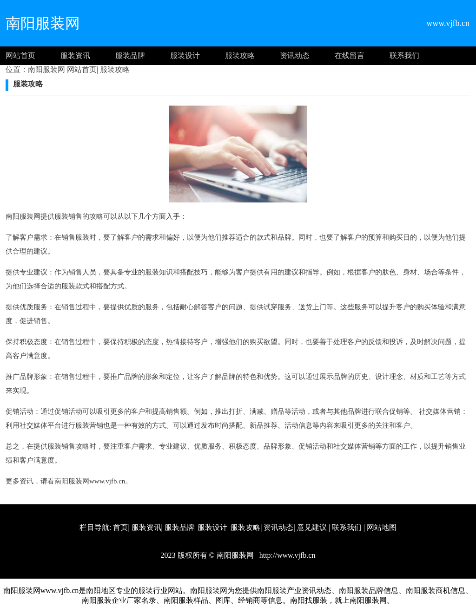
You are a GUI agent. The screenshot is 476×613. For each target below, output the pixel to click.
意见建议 (312, 527)
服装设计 (185, 55)
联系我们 (404, 55)
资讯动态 (295, 55)
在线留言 (349, 55)
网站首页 (20, 55)
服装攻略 (240, 55)
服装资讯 (75, 55)
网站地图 (382, 527)
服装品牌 (130, 55)
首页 (120, 527)
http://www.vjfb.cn (287, 555)
